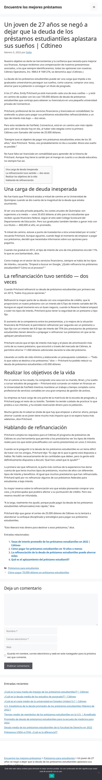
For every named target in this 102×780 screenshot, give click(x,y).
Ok (51, 776)
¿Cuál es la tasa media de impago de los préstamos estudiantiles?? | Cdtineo (46, 691)
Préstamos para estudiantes (23, 568)
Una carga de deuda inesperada (22, 169)
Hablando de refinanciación (20, 180)
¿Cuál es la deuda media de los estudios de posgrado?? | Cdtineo (40, 696)
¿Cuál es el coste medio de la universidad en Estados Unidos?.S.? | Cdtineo (45, 701)
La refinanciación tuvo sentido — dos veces (27, 173)
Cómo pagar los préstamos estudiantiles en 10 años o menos (46, 548)
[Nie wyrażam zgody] (98, 772)
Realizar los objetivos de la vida (21, 176)
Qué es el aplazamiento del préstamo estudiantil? (40, 559)
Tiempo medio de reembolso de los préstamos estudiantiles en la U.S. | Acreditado (50, 714)
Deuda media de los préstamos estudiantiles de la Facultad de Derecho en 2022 (48, 727)
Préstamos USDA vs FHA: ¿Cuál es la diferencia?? (30, 732)
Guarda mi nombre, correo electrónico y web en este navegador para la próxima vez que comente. (51, 655)
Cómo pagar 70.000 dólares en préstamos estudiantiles (38, 572)
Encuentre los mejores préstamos (33, 7)
